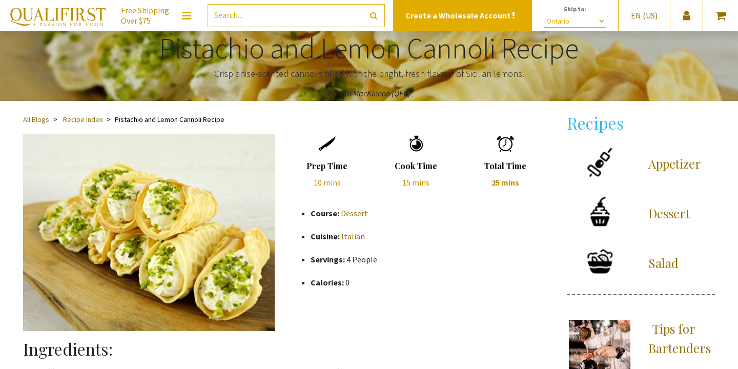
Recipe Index (82, 119)
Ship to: (575, 9)
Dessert (354, 213)
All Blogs (36, 119)
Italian (353, 236)
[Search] (373, 16)
